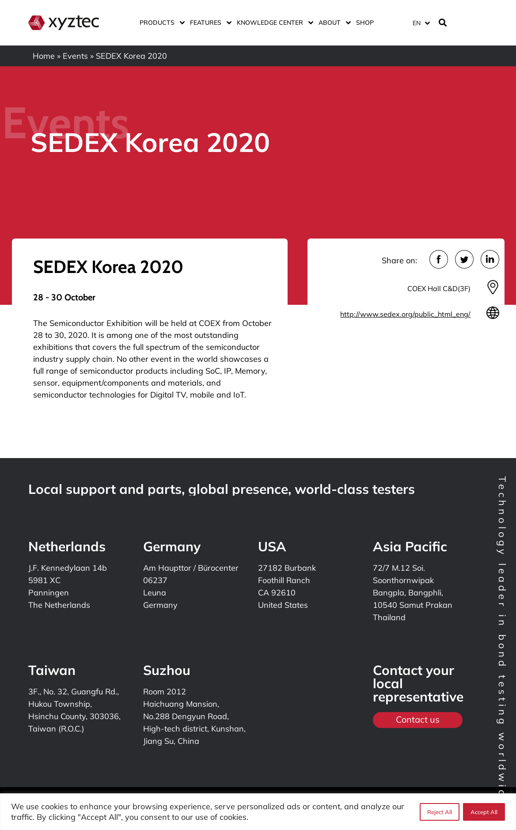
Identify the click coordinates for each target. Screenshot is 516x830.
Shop (365, 23)
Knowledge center (273, 22)
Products (160, 22)
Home (44, 56)
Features (209, 22)
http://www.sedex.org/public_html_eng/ (405, 314)
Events (75, 56)
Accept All (483, 811)
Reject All (439, 811)
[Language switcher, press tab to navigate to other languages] (421, 22)
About (333, 22)
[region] (258, 811)
